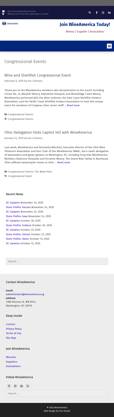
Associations (13, 366)
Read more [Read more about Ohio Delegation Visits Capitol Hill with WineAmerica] (63, 162)
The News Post (43, 171)
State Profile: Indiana (18, 225)
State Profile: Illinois (18, 234)
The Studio (64, 411)
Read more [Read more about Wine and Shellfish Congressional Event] (73, 105)
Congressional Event (20, 176)
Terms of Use (13, 333)
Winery (70, 31)
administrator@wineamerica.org (25, 294)
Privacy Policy (14, 328)
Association (97, 31)
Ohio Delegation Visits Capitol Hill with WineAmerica (48, 132)
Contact (10, 324)
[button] (90, 12)
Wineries (11, 357)
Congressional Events (20, 114)
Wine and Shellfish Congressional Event (37, 75)
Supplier (82, 31)
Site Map (11, 337)
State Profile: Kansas (18, 207)
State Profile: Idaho (17, 238)
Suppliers (11, 361)
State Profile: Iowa (17, 216)
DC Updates (13, 202)
